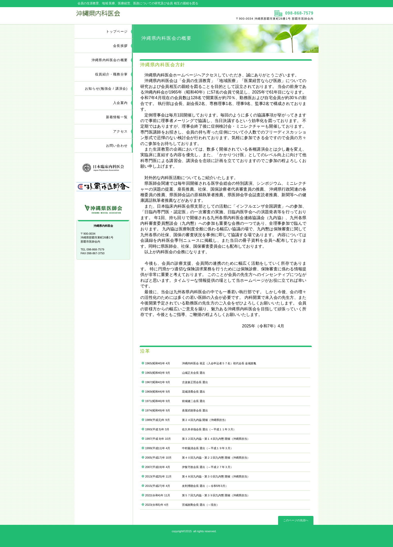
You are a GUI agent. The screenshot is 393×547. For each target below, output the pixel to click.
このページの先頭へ (295, 520)
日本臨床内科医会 (104, 166)
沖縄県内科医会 (135, 15)
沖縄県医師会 (104, 208)
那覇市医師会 (104, 187)
